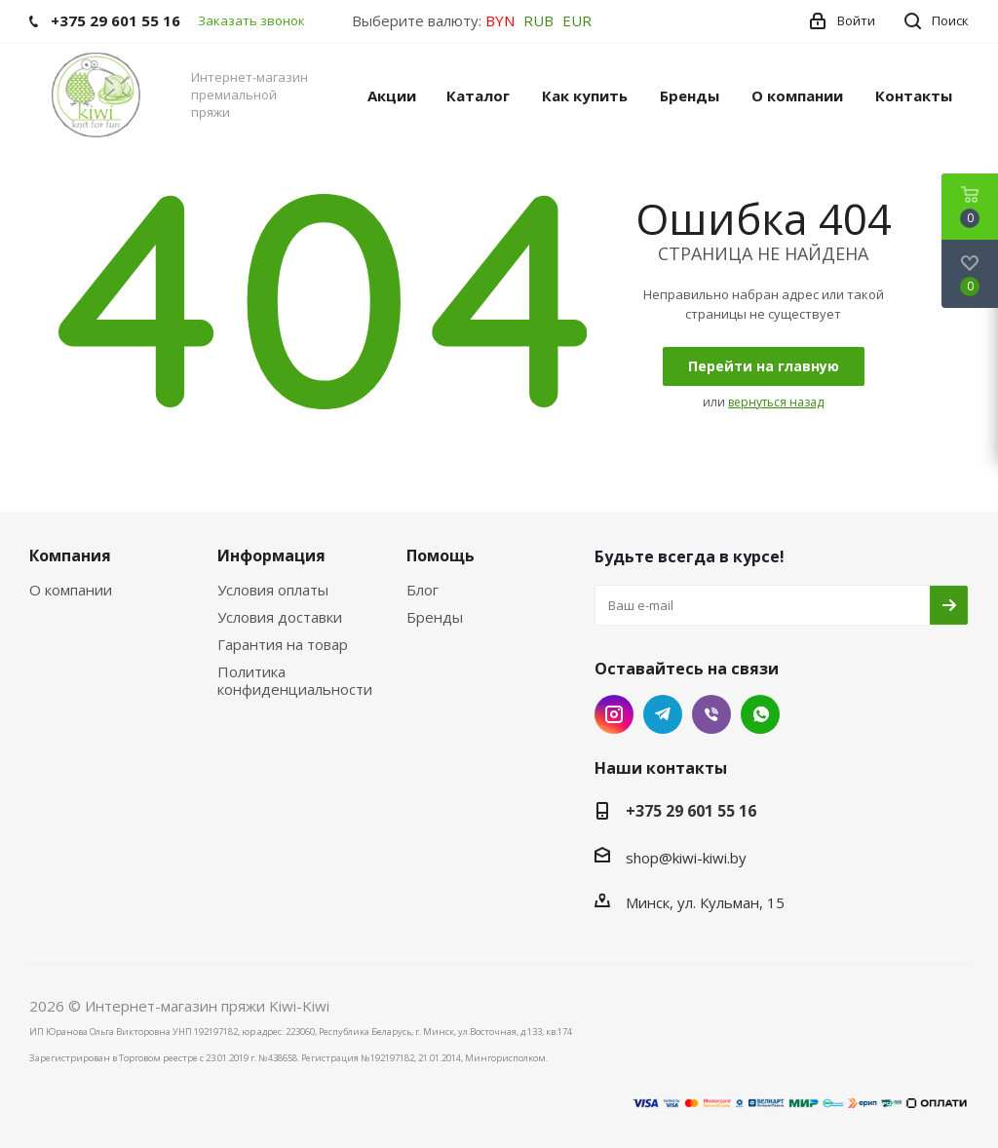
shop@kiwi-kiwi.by (686, 857)
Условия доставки (279, 617)
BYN (500, 20)
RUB (538, 20)
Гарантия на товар (282, 644)
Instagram (614, 714)
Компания (70, 555)
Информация (271, 555)
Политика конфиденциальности (294, 680)
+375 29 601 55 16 (691, 811)
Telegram (662, 714)
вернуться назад (776, 402)
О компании (70, 589)
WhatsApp (760, 714)
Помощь (440, 555)
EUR (577, 20)
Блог (422, 589)
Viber (711, 714)
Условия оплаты (272, 589)
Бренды (434, 617)
